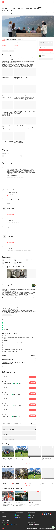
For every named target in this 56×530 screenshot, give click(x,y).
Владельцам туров (5, 515)
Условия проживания (13, 39)
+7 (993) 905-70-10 (31, 515)
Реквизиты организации (5, 520)
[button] (19, 359)
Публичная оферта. (41, 528)
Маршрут (7, 39)
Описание (3, 39)
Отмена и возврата (5, 519)
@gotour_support (18, 514)
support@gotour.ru (18, 517)
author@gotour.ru (31, 517)
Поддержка (4, 516)
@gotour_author (31, 514)
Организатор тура (20, 39)
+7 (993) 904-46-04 (18, 515)
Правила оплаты (4, 517)
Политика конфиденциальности (49, 528)
